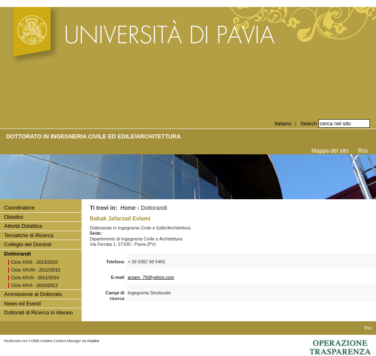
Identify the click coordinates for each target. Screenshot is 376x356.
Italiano (283, 123)
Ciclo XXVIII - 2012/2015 (35, 269)
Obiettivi (13, 217)
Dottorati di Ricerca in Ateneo (38, 312)
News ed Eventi (22, 303)
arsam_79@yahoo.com (151, 277)
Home (127, 208)
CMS (35, 341)
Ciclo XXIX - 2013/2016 (34, 262)
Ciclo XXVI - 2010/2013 (34, 285)
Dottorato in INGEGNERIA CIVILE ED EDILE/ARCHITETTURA (93, 136)
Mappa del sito (330, 150)
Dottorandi (17, 254)
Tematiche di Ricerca (28, 235)
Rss (363, 150)
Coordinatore (19, 208)
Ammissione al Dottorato (33, 294)
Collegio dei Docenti (27, 244)
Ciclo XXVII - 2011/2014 (35, 277)
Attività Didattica (23, 226)
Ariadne (93, 341)
